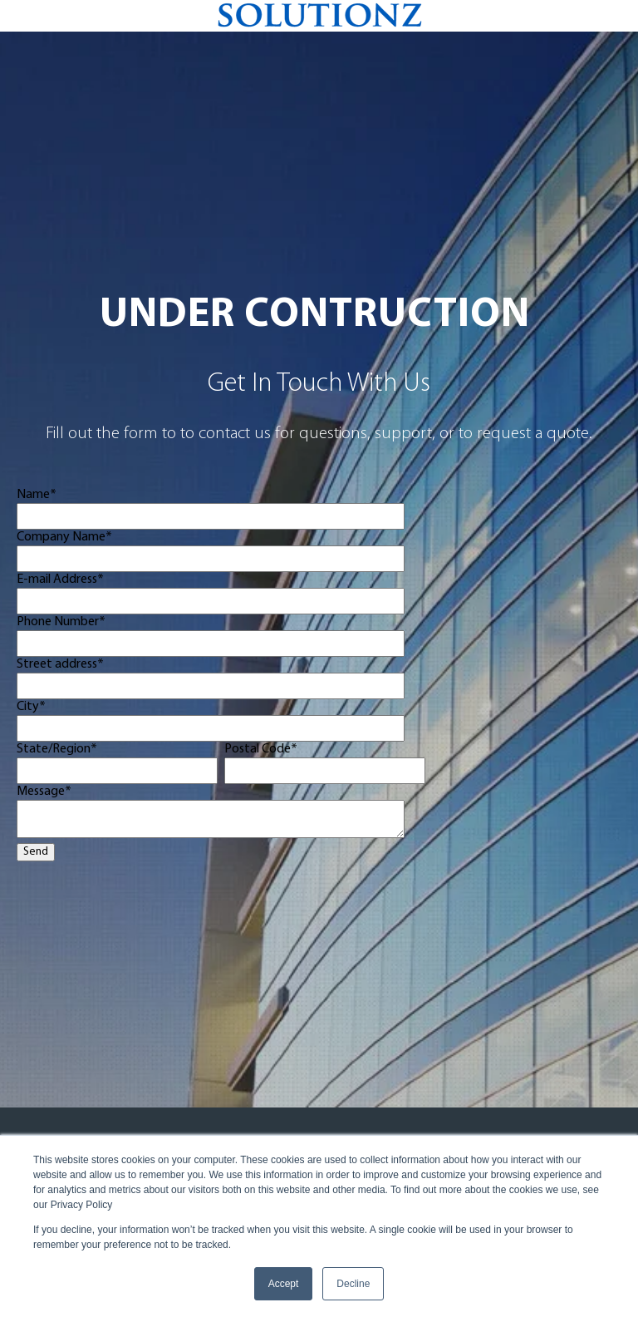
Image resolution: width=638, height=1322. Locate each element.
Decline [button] (353, 1284)
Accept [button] (283, 1284)
